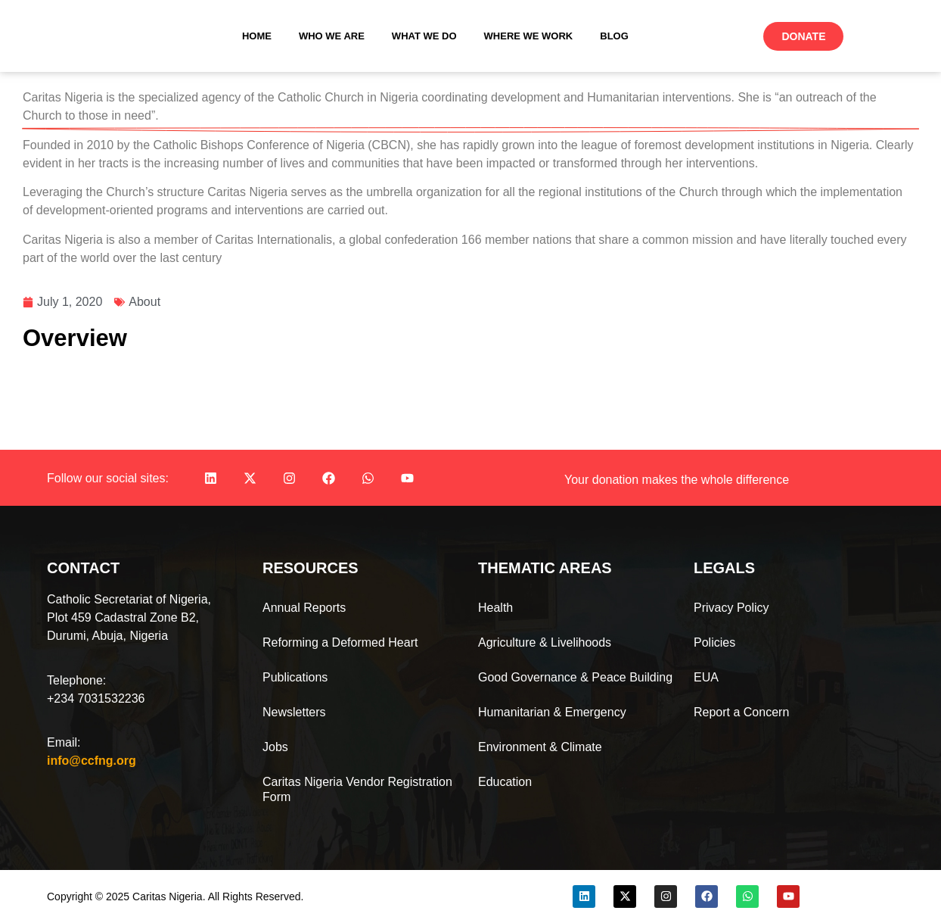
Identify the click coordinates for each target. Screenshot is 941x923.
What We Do (424, 36)
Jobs (275, 747)
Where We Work (528, 36)
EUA (706, 677)
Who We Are (332, 36)
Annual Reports (304, 607)
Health (495, 607)
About (144, 301)
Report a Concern (741, 712)
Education (505, 781)
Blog (614, 36)
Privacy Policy (731, 607)
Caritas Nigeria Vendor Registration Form (357, 789)
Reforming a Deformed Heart (340, 642)
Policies (714, 642)
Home (257, 36)
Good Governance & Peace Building (575, 677)
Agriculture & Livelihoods (544, 642)
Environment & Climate (540, 747)
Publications (295, 677)
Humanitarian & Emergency (552, 712)
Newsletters (294, 712)
